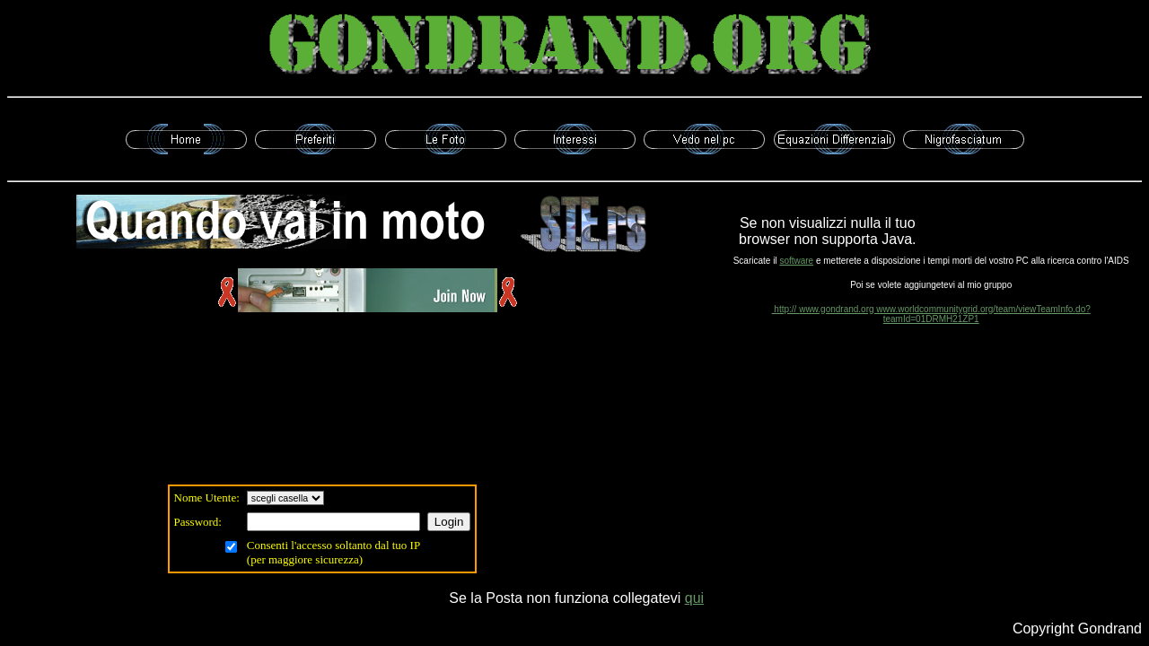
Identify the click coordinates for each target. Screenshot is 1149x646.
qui (694, 598)
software (796, 261)
